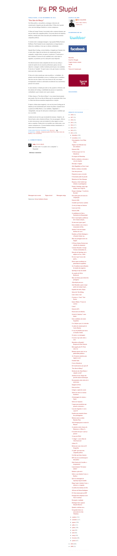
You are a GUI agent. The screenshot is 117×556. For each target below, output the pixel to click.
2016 (72, 120)
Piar (70, 66)
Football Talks (75, 360)
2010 (72, 544)
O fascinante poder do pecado (79, 176)
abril (73, 532)
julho (73, 525)
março (74, 535)
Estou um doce (76, 387)
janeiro (74, 540)
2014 (72, 125)
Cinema (38, 132)
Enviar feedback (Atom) (41, 199)
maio (73, 530)
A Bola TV (75, 443)
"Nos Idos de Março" (36, 20)
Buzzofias (71, 57)
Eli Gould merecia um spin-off (80, 366)
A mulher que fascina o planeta (80, 202)
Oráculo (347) (75, 309)
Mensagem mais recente (34, 195)
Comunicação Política (48, 132)
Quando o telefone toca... (78, 507)
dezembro (75, 135)
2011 (72, 133)
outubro (74, 517)
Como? (74, 306)
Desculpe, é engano (77, 163)
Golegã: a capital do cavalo (79, 390)
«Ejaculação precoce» (77, 282)
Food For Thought (73, 60)
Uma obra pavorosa (77, 171)
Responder (35, 149)
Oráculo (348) (75, 210)
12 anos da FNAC (76, 436)
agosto (74, 522)
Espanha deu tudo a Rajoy (78, 289)
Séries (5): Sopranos (77, 401)
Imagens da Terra (76, 384)
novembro (75, 138)
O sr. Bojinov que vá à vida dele (80, 323)
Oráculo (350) (75, 149)
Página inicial (48, 195)
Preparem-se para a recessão (79, 174)
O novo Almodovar (77, 363)
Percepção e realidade (77, 500)
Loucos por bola (76, 208)
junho (73, 527)
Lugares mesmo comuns (75, 62)
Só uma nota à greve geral (78, 222)
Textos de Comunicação (75, 69)
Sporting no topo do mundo (79, 270)
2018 (72, 114)
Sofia (34, 144)
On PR (70, 64)
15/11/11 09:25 (40, 144)
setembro (74, 519)
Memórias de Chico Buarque (79, 179)
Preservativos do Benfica (78, 311)
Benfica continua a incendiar (79, 169)
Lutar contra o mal (77, 294)
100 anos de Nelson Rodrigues (80, 490)
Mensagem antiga (61, 195)
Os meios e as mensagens (78, 335)
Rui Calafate (37, 133)
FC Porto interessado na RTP (79, 493)
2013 (72, 127)
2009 (72, 546)
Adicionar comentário (35, 152)
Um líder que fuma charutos (79, 455)
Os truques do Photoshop (78, 156)
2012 (72, 130)
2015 (72, 122)
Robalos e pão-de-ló (77, 471)
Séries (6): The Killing (78, 292)
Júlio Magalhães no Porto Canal (80, 166)
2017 (72, 117)
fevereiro (74, 538)
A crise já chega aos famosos (79, 205)
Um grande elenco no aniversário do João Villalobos (77, 512)
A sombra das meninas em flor (80, 487)
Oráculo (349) (75, 200)
